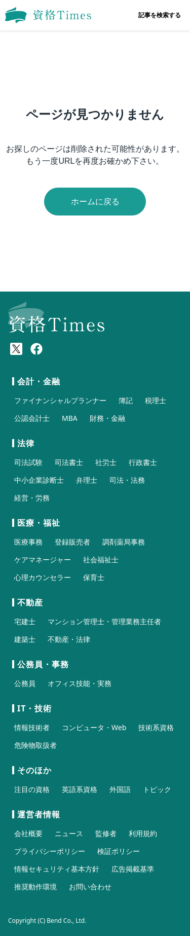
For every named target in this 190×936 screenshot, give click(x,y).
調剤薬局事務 (123, 542)
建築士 (24, 639)
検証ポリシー (118, 851)
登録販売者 (72, 542)
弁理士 (86, 480)
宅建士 (24, 621)
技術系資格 (156, 727)
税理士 (155, 400)
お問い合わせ (90, 886)
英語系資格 (79, 789)
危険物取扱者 (35, 745)
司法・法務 (127, 480)
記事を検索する (159, 15)
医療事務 (28, 542)
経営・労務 (32, 497)
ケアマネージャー (42, 559)
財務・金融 (107, 418)
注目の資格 (32, 789)
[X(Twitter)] (16, 349)
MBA (70, 418)
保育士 (93, 577)
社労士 (106, 462)
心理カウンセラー (42, 577)
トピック (157, 789)
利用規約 (143, 833)
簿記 (126, 400)
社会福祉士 (101, 559)
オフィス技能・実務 (79, 683)
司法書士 (69, 462)
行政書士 (143, 462)
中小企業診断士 (39, 480)
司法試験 (28, 462)
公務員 (24, 683)
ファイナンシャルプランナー (60, 400)
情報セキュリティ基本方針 (56, 869)
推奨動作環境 (35, 886)
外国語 (120, 789)
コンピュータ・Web (94, 727)
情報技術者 (32, 727)
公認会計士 (32, 418)
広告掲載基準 (132, 869)
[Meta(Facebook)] (36, 349)
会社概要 (28, 833)
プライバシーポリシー (49, 851)
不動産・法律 (69, 639)
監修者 (106, 833)
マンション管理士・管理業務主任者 (104, 621)
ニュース (69, 833)
